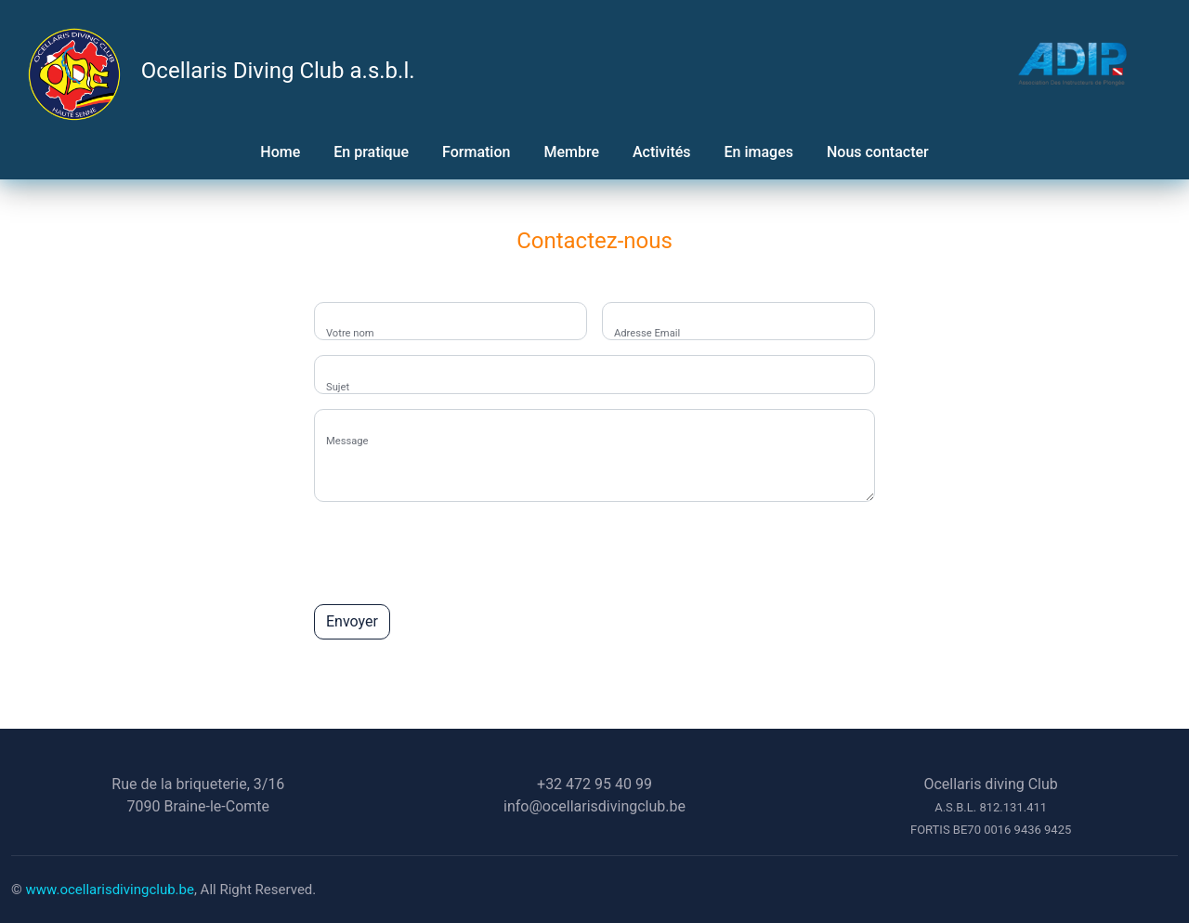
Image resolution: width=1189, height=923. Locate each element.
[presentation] (455, 553)
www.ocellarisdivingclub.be (110, 889)
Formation (476, 152)
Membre (571, 152)
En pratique (371, 152)
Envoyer (352, 621)
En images (759, 152)
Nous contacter (878, 152)
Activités (662, 152)
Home (280, 152)
